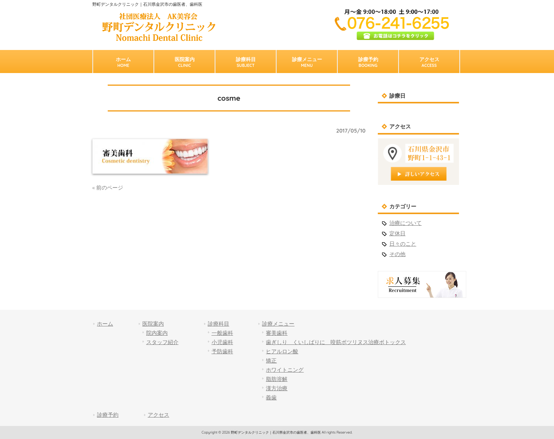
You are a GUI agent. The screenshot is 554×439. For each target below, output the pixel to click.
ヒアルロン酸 (282, 351)
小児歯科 (222, 342)
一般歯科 (222, 332)
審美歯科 (276, 332)
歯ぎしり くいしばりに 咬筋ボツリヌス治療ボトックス (336, 342)
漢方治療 (276, 388)
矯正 (271, 360)
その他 (397, 254)
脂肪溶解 (276, 379)
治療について (405, 223)
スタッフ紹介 (162, 342)
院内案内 (157, 332)
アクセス (158, 414)
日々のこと (402, 243)
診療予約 (107, 414)
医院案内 (153, 323)
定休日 (397, 233)
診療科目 (218, 323)
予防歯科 (222, 351)
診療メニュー (278, 323)
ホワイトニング (285, 369)
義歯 (271, 397)
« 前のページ (107, 187)
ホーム (105, 323)
